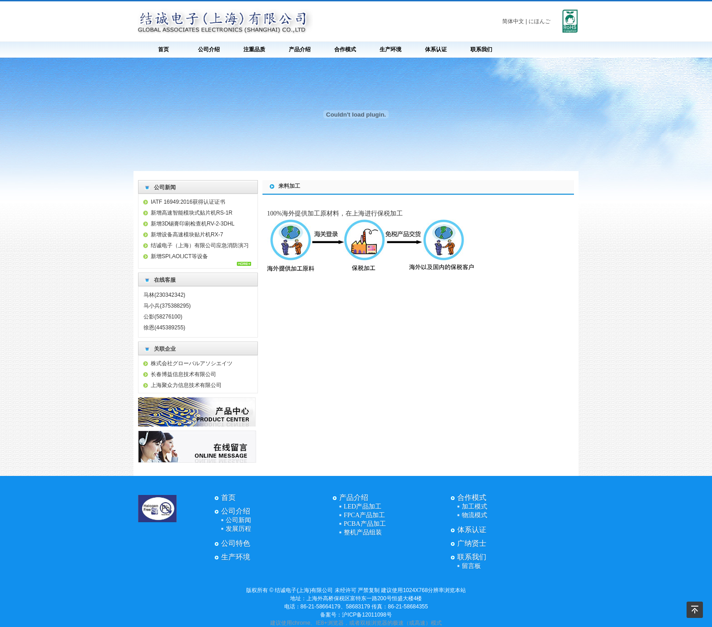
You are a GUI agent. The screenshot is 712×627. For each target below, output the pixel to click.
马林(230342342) (164, 295)
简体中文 (513, 21)
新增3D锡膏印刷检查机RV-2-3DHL (192, 223)
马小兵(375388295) (167, 306)
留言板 (471, 566)
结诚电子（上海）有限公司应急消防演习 (200, 245)
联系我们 (481, 49)
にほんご (539, 21)
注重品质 (254, 49)
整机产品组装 (363, 532)
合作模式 (345, 49)
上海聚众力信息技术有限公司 (186, 385)
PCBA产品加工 (365, 523)
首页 (163, 49)
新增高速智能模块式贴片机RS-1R (191, 213)
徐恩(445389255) (164, 327)
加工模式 (474, 506)
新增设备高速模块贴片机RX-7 (187, 234)
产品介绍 (300, 49)
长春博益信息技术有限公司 (183, 374)
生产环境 (390, 49)
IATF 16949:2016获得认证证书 (188, 202)
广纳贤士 (471, 543)
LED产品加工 (362, 506)
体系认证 (436, 49)
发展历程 (238, 528)
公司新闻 (238, 520)
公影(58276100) (162, 317)
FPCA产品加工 (364, 515)
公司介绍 (209, 49)
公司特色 (235, 543)
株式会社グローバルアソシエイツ (191, 363)
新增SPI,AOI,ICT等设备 (179, 256)
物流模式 (474, 515)
